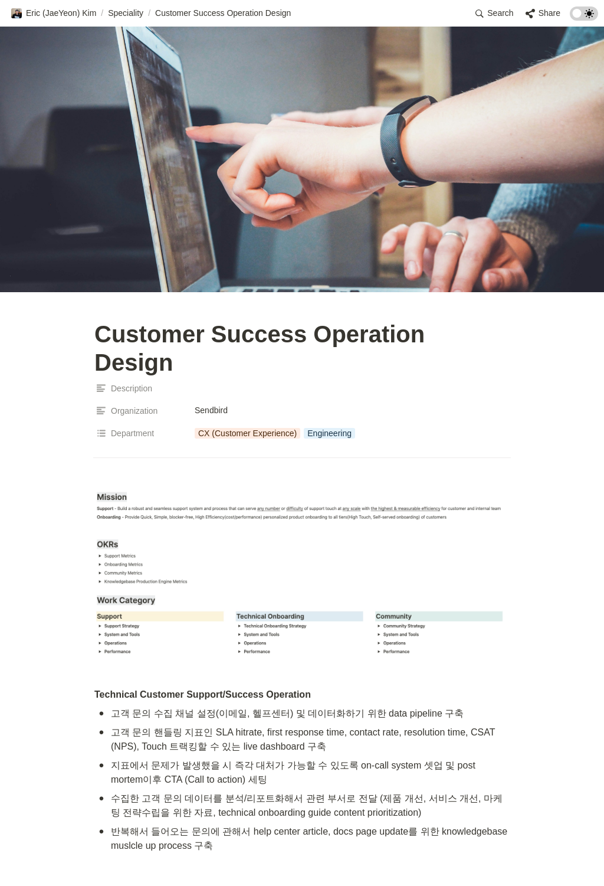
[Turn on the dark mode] (584, 17)
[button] (53, 13)
